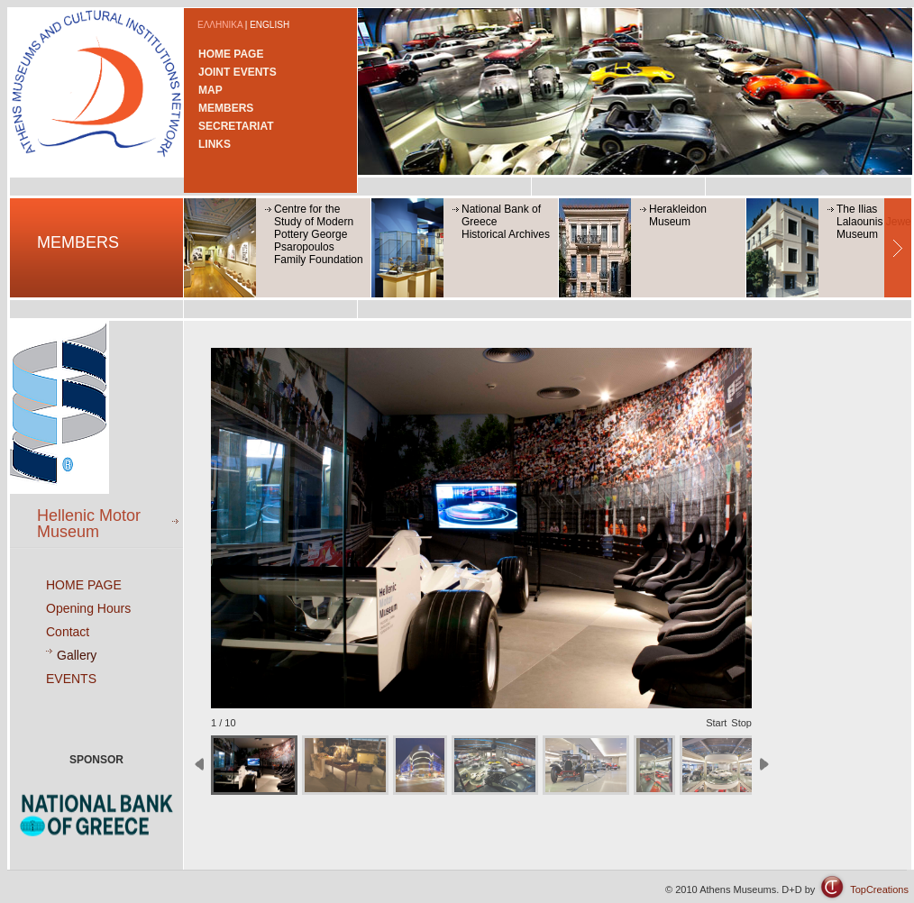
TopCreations (879, 889)
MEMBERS (225, 108)
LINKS (214, 144)
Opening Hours (88, 608)
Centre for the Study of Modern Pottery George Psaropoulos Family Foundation (318, 234)
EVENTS (71, 678)
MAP (210, 90)
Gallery (76, 655)
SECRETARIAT (236, 126)
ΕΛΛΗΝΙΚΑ (219, 25)
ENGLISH (269, 25)
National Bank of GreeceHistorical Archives (506, 222)
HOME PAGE (230, 54)
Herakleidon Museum (678, 215)
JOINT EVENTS (237, 72)
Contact (67, 632)
